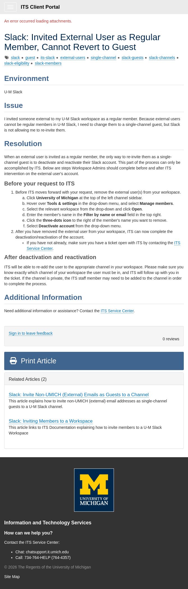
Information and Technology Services (47, 522)
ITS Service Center (117, 311)
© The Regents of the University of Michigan (47, 567)
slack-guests (133, 57)
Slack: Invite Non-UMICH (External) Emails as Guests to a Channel (79, 394)
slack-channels (162, 57)
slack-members (48, 63)
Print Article (32, 361)
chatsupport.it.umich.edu (47, 552)
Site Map (12, 576)
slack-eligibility (16, 63)
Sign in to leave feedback (30, 333)
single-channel (103, 57)
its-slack (48, 57)
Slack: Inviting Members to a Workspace (51, 421)
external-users (72, 57)
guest (30, 57)
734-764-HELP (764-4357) (47, 557)
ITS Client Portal (40, 7)
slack (15, 57)
